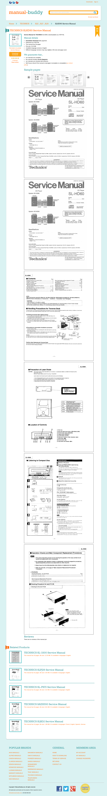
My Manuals (80, 755)
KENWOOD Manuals (16, 767)
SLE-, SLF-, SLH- (42, 24)
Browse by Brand (93, 17)
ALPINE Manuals (15, 755)
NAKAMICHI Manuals (35, 752)
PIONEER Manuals (34, 758)
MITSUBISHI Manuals (16, 776)
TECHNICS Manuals (35, 775)
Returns (56, 761)
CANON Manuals (15, 758)
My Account (81, 752)
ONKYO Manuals (34, 755)
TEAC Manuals (33, 772)
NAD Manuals (14, 779)
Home (11, 24)
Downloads (89, 2)
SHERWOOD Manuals (35, 769)
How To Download (60, 755)
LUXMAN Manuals (15, 770)
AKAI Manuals (14, 752)
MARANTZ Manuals (16, 773)
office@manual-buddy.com (15, 792)
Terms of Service (59, 758)
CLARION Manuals (15, 761)
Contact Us (57, 764)
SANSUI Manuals (34, 761)
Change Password (83, 758)
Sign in (96, 2)
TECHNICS (24, 24)
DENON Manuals (15, 764)
